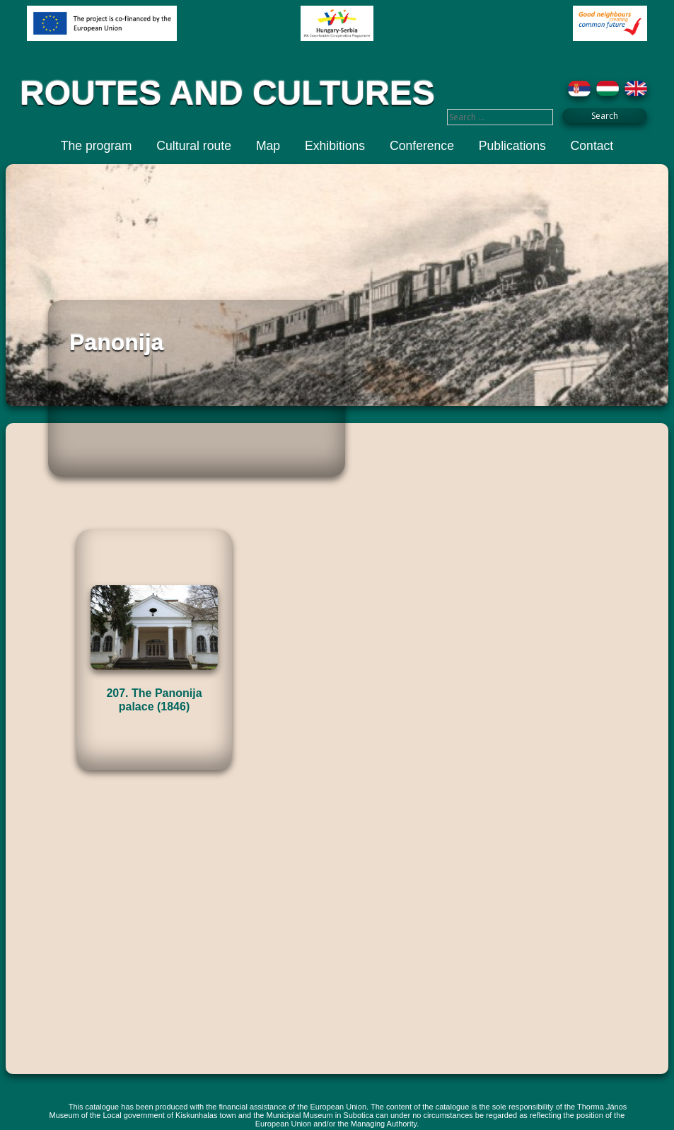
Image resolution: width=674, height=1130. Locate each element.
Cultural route (193, 146)
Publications (512, 146)
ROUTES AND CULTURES (227, 93)
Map (268, 146)
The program (96, 146)
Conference (422, 146)
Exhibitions (335, 146)
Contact (592, 146)
